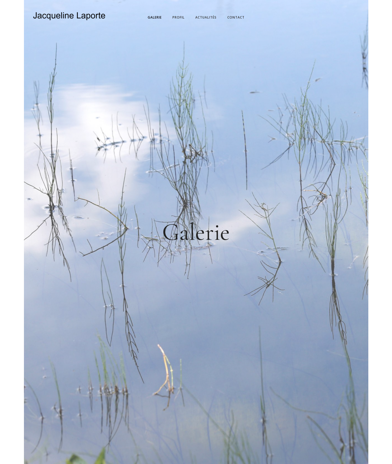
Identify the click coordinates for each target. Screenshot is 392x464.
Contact (236, 17)
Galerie (155, 17)
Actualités (206, 17)
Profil (178, 17)
